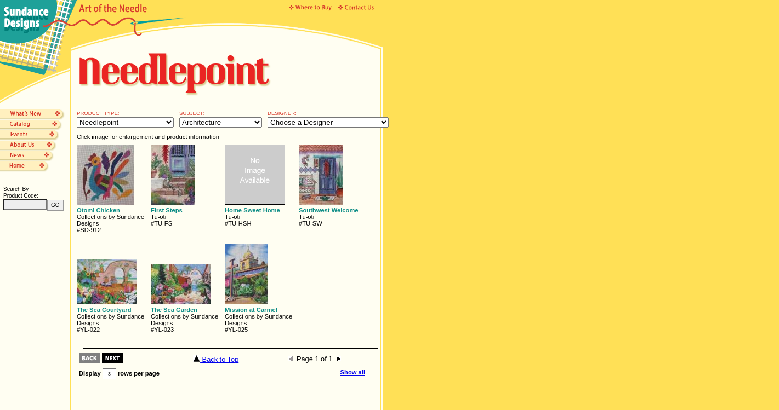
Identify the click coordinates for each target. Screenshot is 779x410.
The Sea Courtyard (104, 310)
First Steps (167, 210)
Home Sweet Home (252, 210)
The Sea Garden (174, 310)
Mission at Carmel (251, 310)
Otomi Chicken (98, 210)
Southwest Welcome (329, 210)
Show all (352, 372)
